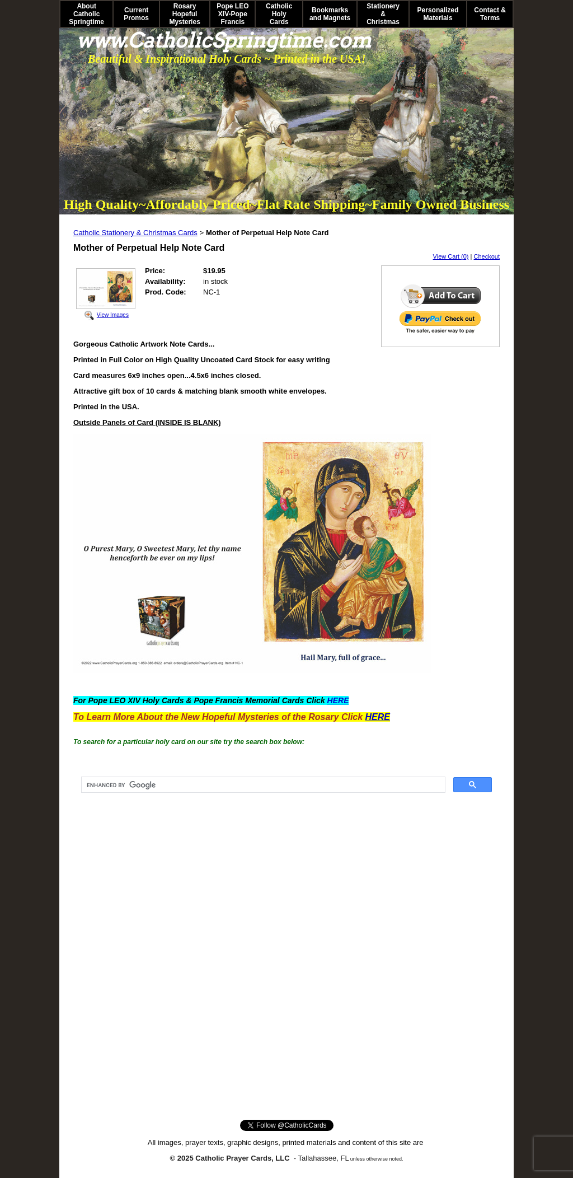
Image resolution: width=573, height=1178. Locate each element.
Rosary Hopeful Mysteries (184, 14)
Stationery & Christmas (383, 14)
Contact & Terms (490, 14)
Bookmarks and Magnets (329, 14)
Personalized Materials (438, 14)
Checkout (487, 256)
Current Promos (136, 14)
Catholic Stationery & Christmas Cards (135, 232)
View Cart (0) (451, 256)
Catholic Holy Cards (279, 14)
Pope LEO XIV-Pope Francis (232, 14)
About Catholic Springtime (86, 14)
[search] (262, 785)
